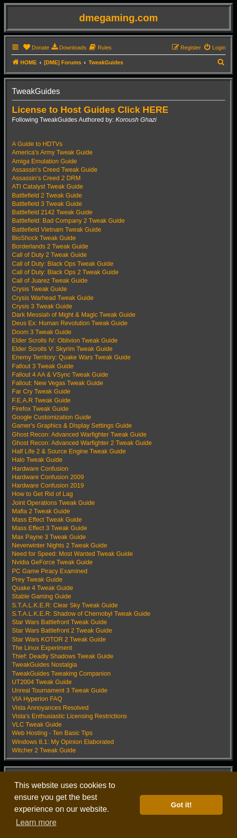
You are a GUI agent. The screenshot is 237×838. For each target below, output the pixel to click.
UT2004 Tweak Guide (42, 682)
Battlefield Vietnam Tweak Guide (56, 229)
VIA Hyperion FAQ (37, 698)
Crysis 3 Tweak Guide (42, 306)
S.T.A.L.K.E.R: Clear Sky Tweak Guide (65, 605)
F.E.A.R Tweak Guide (41, 400)
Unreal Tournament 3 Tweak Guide (60, 690)
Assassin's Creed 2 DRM (46, 178)
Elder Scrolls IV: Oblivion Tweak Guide (65, 340)
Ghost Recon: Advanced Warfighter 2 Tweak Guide (82, 443)
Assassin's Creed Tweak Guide (54, 169)
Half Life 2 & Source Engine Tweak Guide (69, 451)
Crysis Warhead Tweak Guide (53, 298)
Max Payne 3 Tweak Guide (49, 537)
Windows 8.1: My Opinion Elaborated (63, 742)
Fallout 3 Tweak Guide (42, 366)
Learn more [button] (36, 822)
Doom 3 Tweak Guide (41, 332)
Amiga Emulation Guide (44, 161)
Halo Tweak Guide (37, 459)
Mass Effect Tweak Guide (47, 519)
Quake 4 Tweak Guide (42, 588)
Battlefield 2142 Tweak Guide (52, 212)
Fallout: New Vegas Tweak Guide (57, 383)
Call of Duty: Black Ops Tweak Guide (63, 263)
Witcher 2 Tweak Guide (44, 750)
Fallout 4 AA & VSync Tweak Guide (60, 374)
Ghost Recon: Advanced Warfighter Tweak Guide (79, 434)
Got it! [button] (181, 805)
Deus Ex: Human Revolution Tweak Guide (69, 323)
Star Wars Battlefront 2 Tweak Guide (62, 630)
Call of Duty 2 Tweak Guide (49, 254)
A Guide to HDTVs (37, 144)
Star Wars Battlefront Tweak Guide (59, 622)
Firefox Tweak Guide (40, 408)
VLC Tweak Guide (37, 724)
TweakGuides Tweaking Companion (61, 673)
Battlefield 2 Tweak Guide (47, 195)
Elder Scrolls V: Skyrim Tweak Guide (62, 348)
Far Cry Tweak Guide (41, 391)
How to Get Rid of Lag (42, 494)
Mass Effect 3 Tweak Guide (49, 528)
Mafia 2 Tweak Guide (41, 511)
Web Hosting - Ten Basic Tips (52, 733)
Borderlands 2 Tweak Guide (50, 246)
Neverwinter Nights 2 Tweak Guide (59, 545)
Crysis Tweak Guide (39, 289)
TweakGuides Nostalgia (44, 664)
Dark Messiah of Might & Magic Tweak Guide (73, 314)
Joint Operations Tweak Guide (53, 502)
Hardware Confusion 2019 (48, 485)
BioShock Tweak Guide (44, 238)
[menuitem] (36, 47)
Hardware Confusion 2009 (48, 477)
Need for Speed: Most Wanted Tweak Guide (72, 553)
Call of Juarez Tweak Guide (50, 280)
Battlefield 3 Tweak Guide (47, 203)
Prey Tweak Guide (37, 579)
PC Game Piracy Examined (49, 571)
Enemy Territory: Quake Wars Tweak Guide (71, 357)
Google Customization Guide (51, 417)
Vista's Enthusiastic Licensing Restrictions (69, 716)
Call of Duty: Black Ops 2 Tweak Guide (65, 272)
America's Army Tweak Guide (52, 152)
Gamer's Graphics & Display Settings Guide (72, 425)
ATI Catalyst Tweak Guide (47, 186)
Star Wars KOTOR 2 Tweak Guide (59, 639)
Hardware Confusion (40, 468)
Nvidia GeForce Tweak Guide (52, 562)
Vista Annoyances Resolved (50, 707)
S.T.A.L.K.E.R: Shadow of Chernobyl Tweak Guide (81, 613)
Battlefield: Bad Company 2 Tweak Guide (68, 220)
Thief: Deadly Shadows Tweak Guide (63, 656)
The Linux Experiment (42, 647)
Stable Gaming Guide (41, 596)
